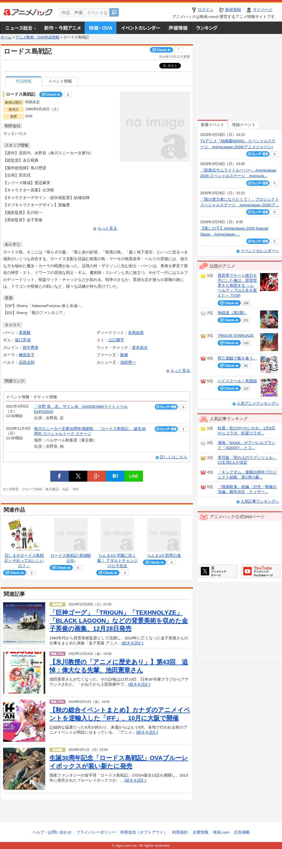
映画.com (221, 832)
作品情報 (23, 81)
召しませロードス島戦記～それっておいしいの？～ (24, 560)
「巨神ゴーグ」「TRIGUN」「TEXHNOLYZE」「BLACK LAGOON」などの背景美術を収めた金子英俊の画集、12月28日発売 (118, 620)
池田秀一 (128, 362)
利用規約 (180, 832)
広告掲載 (242, 832)
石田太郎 (27, 362)
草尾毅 (25, 333)
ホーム (6, 37)
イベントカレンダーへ (260, 251)
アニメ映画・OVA (101, 28)
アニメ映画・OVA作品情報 (37, 37)
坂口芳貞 (23, 340)
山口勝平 (116, 340)
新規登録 (233, 10)
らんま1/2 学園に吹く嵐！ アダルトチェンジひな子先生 (117, 560)
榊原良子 (27, 355)
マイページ (262, 10)
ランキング (207, 28)
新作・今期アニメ (62, 28)
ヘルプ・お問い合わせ (52, 832)
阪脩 (124, 355)
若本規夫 (140, 347)
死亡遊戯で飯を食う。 (237, 358)
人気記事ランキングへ (260, 501)
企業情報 (200, 832)
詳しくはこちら (173, 457)
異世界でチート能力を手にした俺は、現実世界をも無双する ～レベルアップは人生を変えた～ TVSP (237, 285)
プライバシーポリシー (96, 832)
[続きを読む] (133, 643)
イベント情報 (60, 81)
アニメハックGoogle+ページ (260, 571)
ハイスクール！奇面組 (237, 381)
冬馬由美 (136, 333)
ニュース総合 (20, 28)
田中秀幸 (30, 347)
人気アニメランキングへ (258, 403)
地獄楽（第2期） (232, 313)
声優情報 (178, 28)
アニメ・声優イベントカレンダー (141, 28)
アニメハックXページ (218, 571)
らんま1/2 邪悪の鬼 (164, 555)
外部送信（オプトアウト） (143, 832)
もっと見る (107, 228)
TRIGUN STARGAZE (236, 335)
